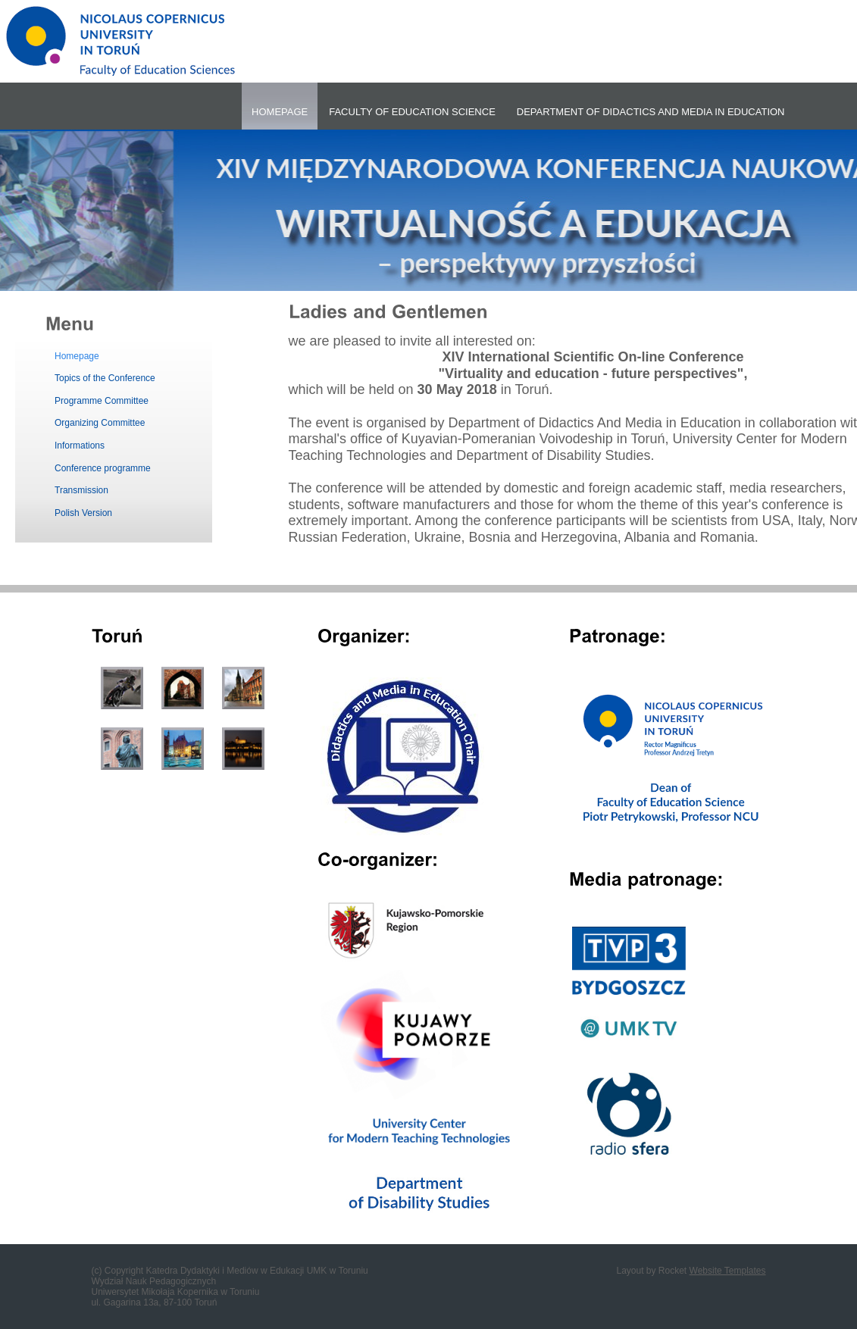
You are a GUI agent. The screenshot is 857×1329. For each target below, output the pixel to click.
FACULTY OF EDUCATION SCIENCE (412, 111)
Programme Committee (102, 401)
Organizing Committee (100, 422)
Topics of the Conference (105, 378)
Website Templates (728, 1270)
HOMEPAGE (280, 111)
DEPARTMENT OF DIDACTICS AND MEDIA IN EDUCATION (651, 111)
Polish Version (83, 513)
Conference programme (103, 468)
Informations (80, 445)
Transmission (81, 490)
